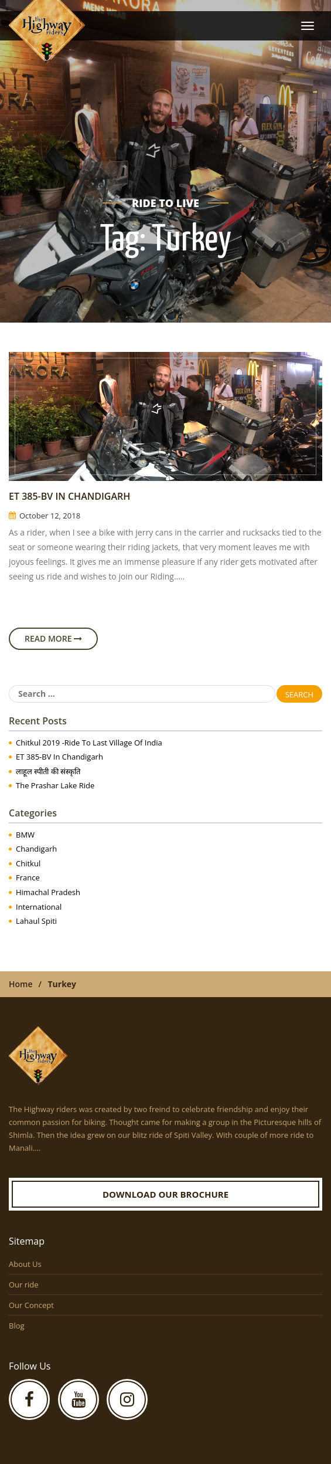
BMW (25, 834)
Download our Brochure (165, 1194)
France (28, 877)
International (39, 907)
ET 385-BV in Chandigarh (69, 496)
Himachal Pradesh (48, 892)
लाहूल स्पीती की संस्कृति (48, 771)
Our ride (24, 1284)
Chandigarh (36, 848)
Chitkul (28, 863)
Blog (17, 1325)
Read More (53, 638)
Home (21, 983)
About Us (25, 1264)
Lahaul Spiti (36, 921)
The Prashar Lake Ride (55, 785)
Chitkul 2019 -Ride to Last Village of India (89, 742)
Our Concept (31, 1305)
